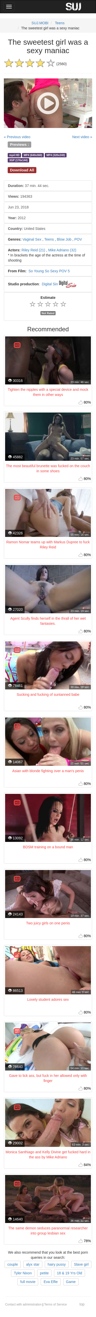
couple (12, 1264)
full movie (27, 1282)
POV (78, 239)
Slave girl (81, 1264)
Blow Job (64, 239)
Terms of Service (55, 1304)
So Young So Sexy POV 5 (49, 271)
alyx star (32, 1264)
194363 (20, 196)
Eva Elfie (51, 1282)
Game (71, 1282)
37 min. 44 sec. (28, 186)
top (82, 1304)
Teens (60, 23)
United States (26, 229)
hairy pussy (57, 1264)
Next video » (82, 137)
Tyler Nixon (23, 1273)
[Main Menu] (9, 6)
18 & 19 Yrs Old (69, 1273)
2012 (17, 218)
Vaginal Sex (32, 239)
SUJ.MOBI (39, 23)
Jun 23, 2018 (18, 207)
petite (44, 1273)
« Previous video (17, 137)
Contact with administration (23, 1304)
